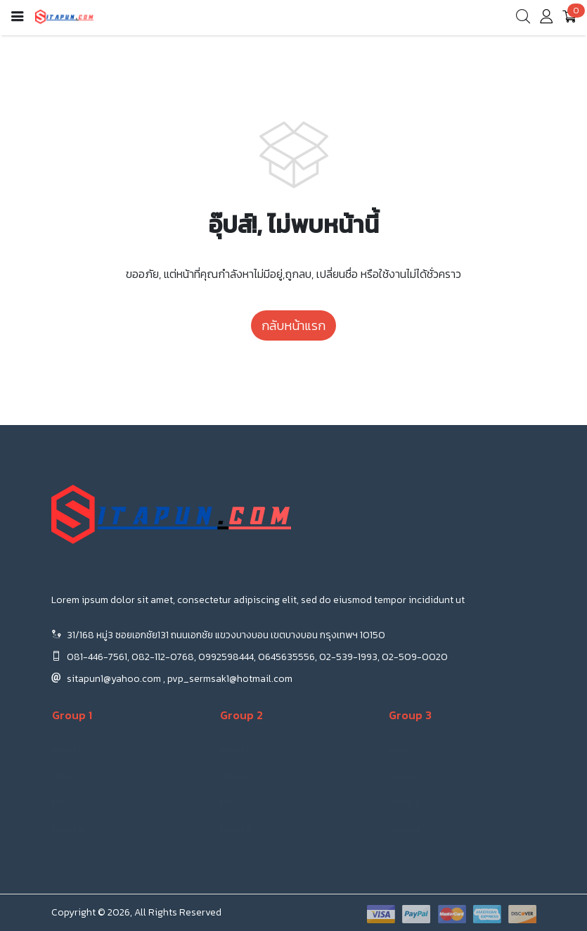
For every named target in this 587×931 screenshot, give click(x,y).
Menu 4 (67, 828)
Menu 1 (66, 750)
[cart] (569, 18)
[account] (546, 19)
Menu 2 (67, 776)
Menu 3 (68, 802)
